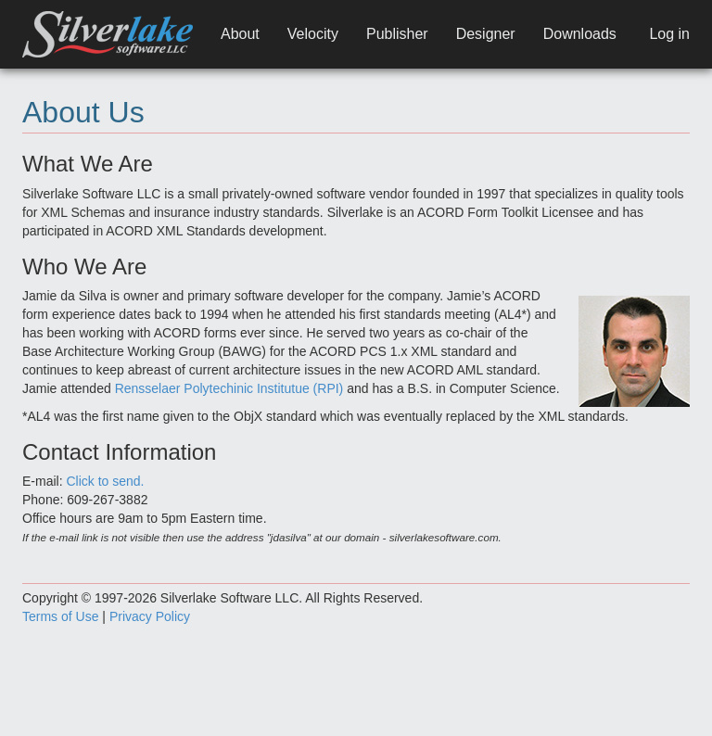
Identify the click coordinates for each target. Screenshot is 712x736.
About (240, 34)
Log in (669, 34)
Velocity (312, 34)
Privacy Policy (149, 616)
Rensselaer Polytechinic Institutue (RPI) (229, 388)
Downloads (580, 34)
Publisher (397, 34)
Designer (485, 34)
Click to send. (105, 481)
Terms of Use (60, 616)
